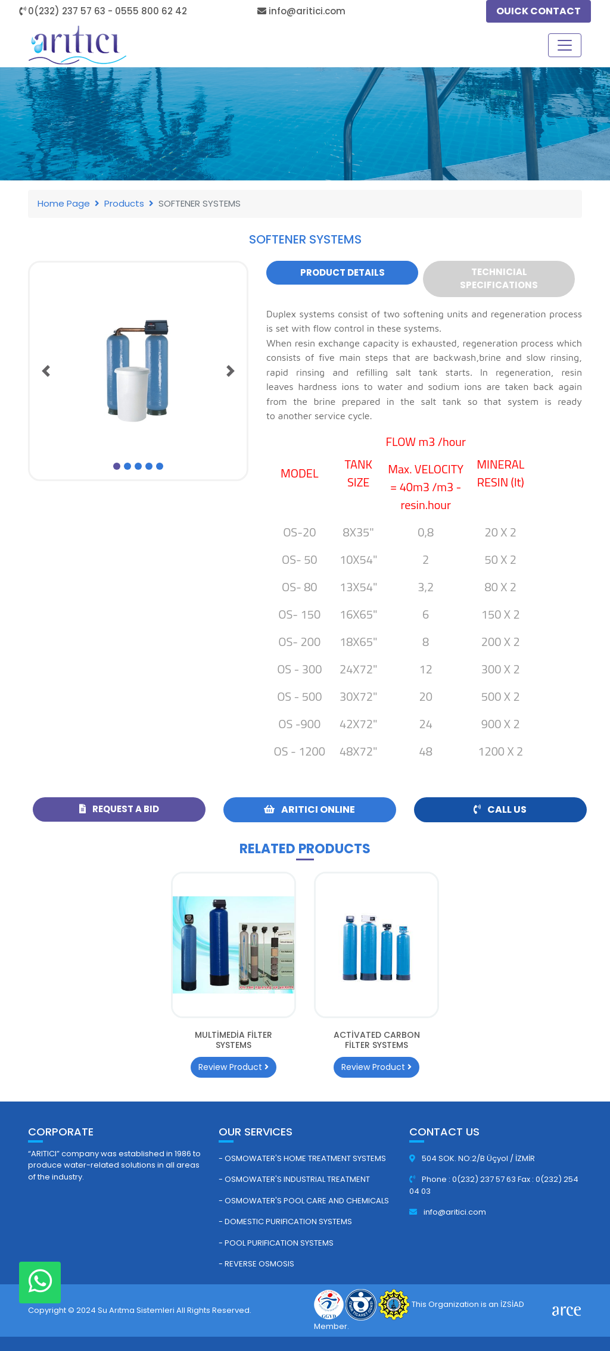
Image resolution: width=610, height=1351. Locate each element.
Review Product (233, 1067)
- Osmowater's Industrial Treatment (294, 1179)
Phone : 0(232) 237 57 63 (463, 1179)
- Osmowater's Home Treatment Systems (302, 1158)
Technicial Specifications (499, 279)
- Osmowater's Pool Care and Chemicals (304, 1200)
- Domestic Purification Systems (285, 1221)
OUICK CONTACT (538, 11)
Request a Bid (119, 809)
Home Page (64, 203)
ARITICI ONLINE (309, 809)
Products (124, 203)
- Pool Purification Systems (276, 1243)
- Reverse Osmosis (256, 1263)
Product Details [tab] (342, 272)
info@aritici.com (447, 1212)
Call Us (500, 809)
